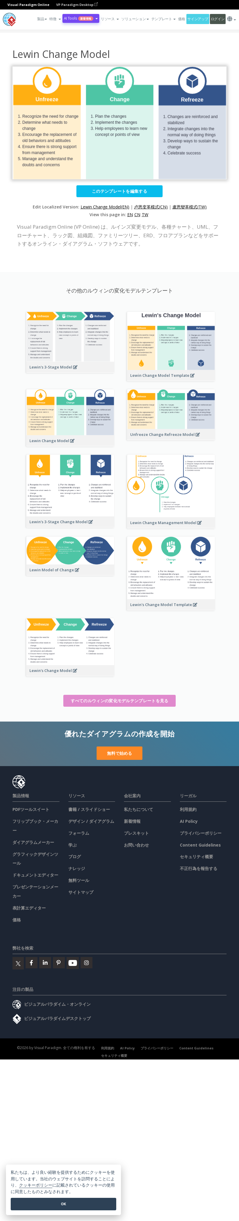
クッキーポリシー (35, 1185)
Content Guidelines (200, 845)
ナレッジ (76, 868)
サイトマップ (80, 892)
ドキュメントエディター (35, 875)
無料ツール (78, 880)
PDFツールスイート (30, 809)
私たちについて (138, 809)
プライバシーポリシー (200, 833)
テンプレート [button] (163, 18)
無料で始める (119, 753)
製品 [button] (42, 18)
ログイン (218, 18)
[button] (55, 19)
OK (63, 1204)
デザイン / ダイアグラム (91, 821)
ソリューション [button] (135, 18)
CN (137, 214)
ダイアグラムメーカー (33, 842)
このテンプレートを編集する (119, 191)
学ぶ (72, 845)
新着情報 (132, 821)
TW (145, 214)
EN (130, 214)
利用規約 (188, 809)
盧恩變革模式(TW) (189, 207)
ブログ (74, 856)
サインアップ (197, 18)
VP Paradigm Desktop (77, 4)
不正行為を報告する (198, 868)
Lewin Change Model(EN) (105, 207)
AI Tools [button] (81, 18)
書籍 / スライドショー (89, 809)
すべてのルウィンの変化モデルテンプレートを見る (120, 700)
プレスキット (136, 833)
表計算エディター (29, 908)
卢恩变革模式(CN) (151, 207)
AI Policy (189, 821)
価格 (181, 18)
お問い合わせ (136, 845)
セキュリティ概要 (196, 856)
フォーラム (78, 833)
